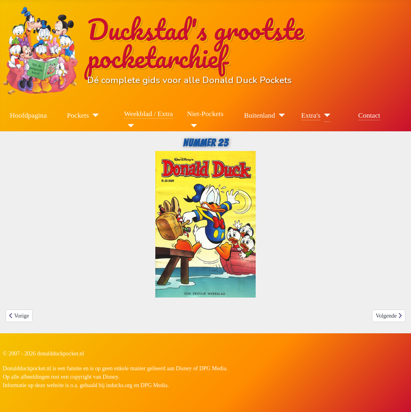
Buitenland (259, 115)
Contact (369, 115)
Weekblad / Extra (148, 114)
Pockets (78, 115)
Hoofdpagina (28, 115)
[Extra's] (325, 115)
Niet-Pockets (205, 114)
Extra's (310, 115)
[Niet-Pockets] (192, 126)
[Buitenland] (280, 115)
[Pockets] (94, 115)
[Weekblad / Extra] (129, 126)
